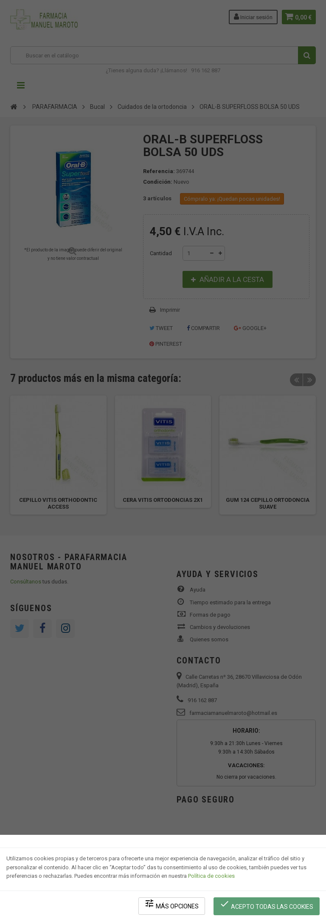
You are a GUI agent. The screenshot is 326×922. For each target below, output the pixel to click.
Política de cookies (211, 877)
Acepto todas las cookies (267, 905)
